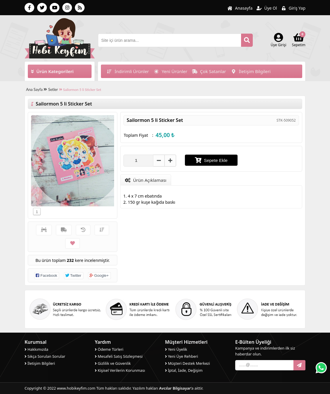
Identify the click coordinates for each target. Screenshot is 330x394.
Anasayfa (239, 8)
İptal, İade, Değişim (183, 370)
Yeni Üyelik (176, 349)
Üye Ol (267, 8)
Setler (53, 89)
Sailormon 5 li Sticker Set (80, 89)
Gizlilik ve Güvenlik (113, 363)
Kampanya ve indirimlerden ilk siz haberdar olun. (265, 351)
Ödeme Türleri (109, 349)
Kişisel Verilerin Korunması (120, 370)
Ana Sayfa (36, 89)
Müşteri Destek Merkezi (187, 363)
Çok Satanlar (209, 71)
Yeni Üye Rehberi (181, 356)
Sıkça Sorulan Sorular (45, 356)
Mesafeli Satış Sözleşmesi (118, 356)
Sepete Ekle (211, 160)
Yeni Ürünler (170, 71)
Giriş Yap (293, 8)
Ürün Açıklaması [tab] (145, 180)
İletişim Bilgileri (251, 71)
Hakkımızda (36, 349)
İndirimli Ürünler (127, 71)
